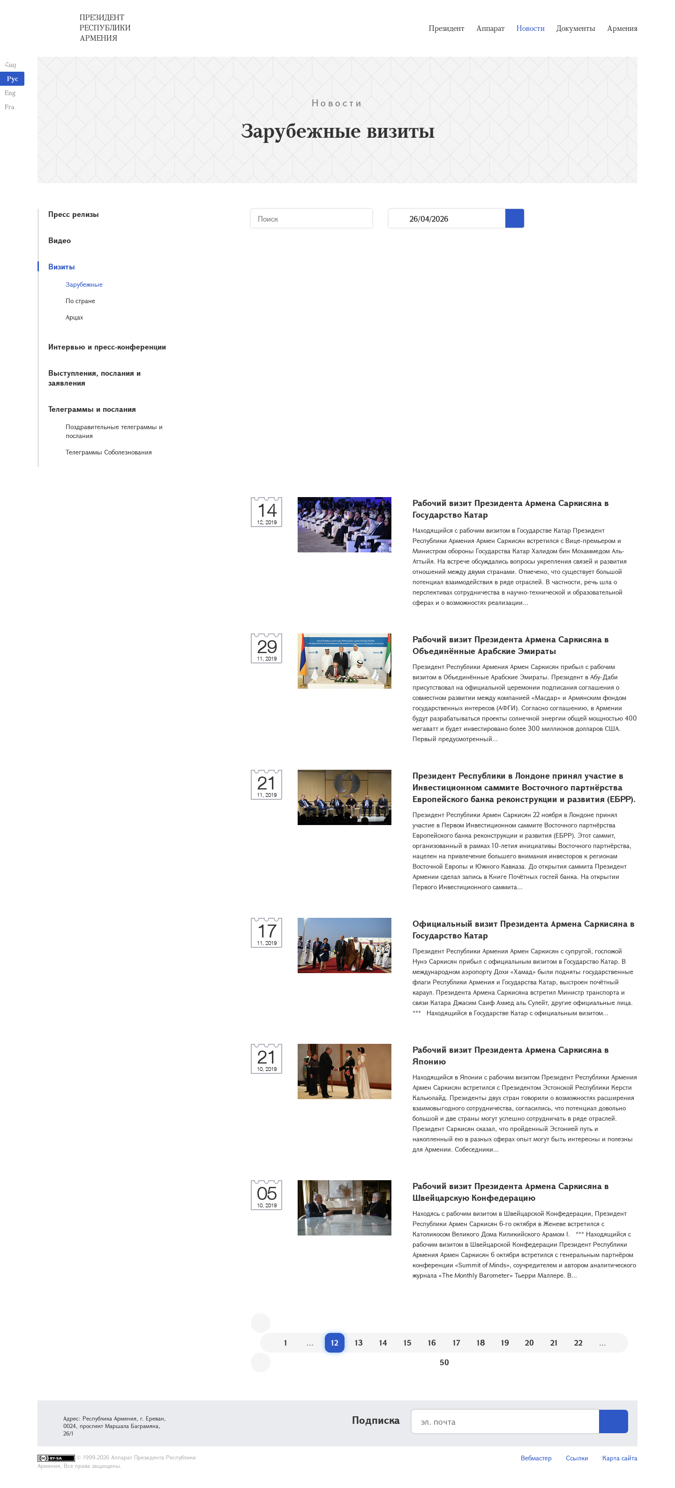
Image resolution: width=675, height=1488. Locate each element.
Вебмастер (536, 1457)
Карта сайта (620, 1457)
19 (505, 1342)
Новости (531, 28)
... (399, 218)
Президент (447, 28)
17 (456, 1342)
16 (432, 1342)
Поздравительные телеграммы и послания (114, 431)
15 (408, 1342)
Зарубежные (84, 284)
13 (359, 1342)
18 (481, 1342)
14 (383, 1342)
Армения (622, 28)
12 (334, 1342)
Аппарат (490, 28)
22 (578, 1342)
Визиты (61, 266)
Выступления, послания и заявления (94, 377)
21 (554, 1342)
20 (529, 1342)
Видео (59, 240)
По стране (80, 300)
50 (444, 1362)
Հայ (10, 64)
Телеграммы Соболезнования (109, 451)
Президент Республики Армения (105, 27)
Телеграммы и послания (92, 409)
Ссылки (577, 1457)
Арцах (74, 316)
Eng (10, 92)
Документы (575, 28)
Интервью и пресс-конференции (107, 346)
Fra (10, 106)
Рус (12, 78)
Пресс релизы (73, 214)
